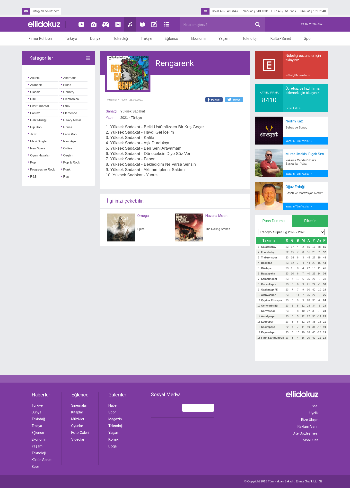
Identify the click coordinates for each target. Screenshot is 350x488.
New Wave (36, 148)
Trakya (146, 38)
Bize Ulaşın (309, 420)
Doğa (112, 446)
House (66, 127)
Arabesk (35, 85)
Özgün (66, 155)
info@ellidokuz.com (41, 11)
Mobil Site (310, 440)
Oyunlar (77, 426)
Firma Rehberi (40, 38)
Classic (34, 92)
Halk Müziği (37, 120)
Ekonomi (198, 38)
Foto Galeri (80, 432)
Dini (31, 99)
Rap (65, 176)
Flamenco (69, 113)
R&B (32, 176)
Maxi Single (37, 141)
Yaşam (224, 38)
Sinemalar (79, 405)
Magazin (115, 419)
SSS (315, 406)
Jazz (32, 134)
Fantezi (34, 113)
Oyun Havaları (39, 155)
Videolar (77, 439)
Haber (113, 405)
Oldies (66, 148)
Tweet (236, 99)
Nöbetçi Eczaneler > (298, 75)
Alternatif (68, 78)
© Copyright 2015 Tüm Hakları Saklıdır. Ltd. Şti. (283, 481)
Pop (32, 162)
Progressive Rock (41, 169)
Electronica (70, 99)
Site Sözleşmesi (305, 433)
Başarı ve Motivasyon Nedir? (304, 193)
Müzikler (112, 99)
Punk (65, 169)
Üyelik (313, 413)
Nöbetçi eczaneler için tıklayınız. (303, 57)
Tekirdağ (120, 38)
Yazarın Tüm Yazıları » (299, 140)
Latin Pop (69, 134)
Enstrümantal (38, 106)
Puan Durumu (273, 221)
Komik (113, 439)
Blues (66, 85)
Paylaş (215, 99)
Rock (124, 99)
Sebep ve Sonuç (296, 127)
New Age (68, 141)
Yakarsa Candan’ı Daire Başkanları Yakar (301, 162)
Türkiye (71, 38)
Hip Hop (35, 127)
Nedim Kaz (294, 121)
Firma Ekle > (293, 108)
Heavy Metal (71, 120)
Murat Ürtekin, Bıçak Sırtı (305, 154)
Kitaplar (77, 412)
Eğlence (171, 38)
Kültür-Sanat (280, 38)
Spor (308, 38)
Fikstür (310, 221)
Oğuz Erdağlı (295, 187)
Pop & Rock (70, 162)
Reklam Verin (308, 426)
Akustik (34, 78)
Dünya (95, 38)
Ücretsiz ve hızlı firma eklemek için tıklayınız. (303, 90)
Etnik (65, 106)
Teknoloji (249, 38)
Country (67, 92)
